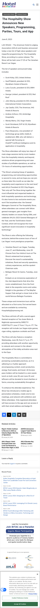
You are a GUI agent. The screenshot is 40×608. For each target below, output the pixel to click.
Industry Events (22, 14)
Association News (9, 14)
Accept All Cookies (20, 605)
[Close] (37, 575)
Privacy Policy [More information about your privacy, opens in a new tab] (32, 594)
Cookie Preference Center (20, 599)
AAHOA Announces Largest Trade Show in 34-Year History (28, 431)
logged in (12, 463)
